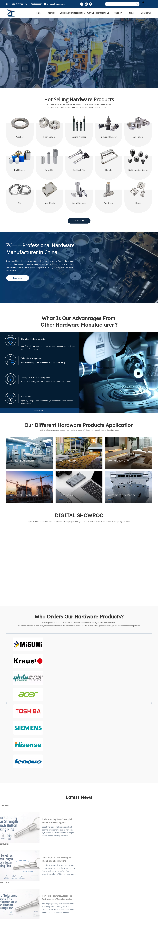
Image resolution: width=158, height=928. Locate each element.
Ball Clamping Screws (138, 170)
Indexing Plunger (109, 137)
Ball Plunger (20, 170)
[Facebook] (81, 4)
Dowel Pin (49, 170)
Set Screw (108, 203)
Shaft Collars (49, 137)
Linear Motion (49, 203)
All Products (79, 221)
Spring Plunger (79, 137)
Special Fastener (79, 203)
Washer (19, 137)
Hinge (138, 203)
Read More (17, 278)
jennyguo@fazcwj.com (56, 4)
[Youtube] (86, 4)
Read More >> (39, 410)
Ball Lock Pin (79, 170)
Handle (108, 170)
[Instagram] (90, 4)
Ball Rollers (138, 137)
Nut (20, 203)
